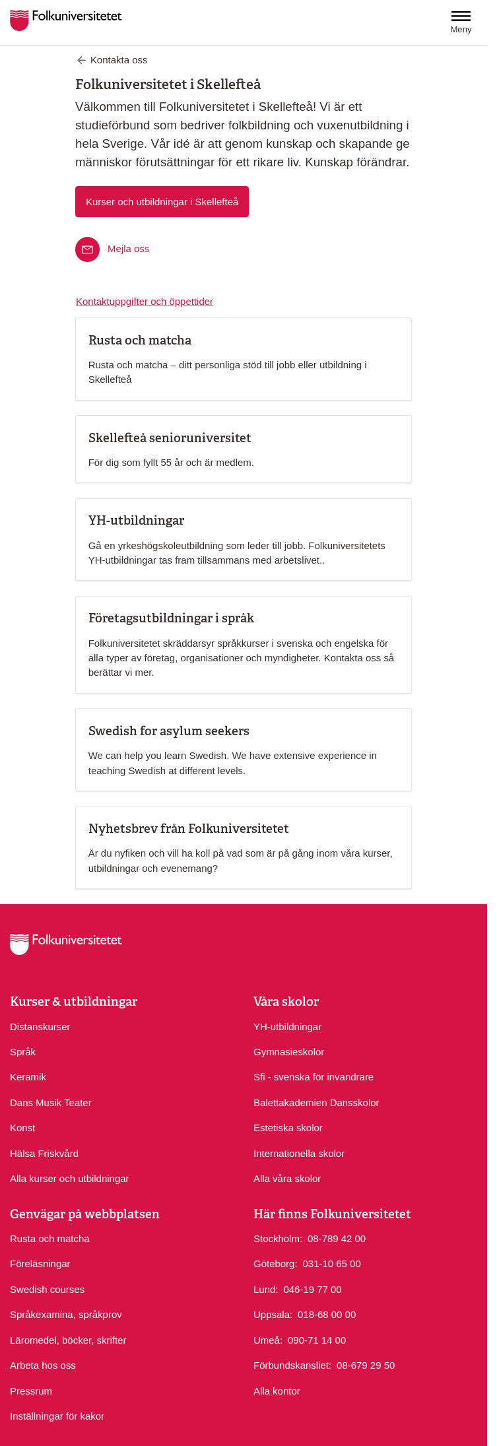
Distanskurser (40, 1026)
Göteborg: (275, 1263)
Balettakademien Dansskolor (316, 1102)
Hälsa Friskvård (44, 1153)
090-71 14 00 (317, 1339)
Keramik (28, 1076)
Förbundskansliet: (292, 1365)
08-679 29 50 (366, 1364)
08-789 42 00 (337, 1238)
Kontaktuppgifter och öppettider (144, 301)
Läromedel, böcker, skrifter (68, 1340)
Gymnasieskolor (288, 1051)
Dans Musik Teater (51, 1102)
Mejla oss (128, 248)
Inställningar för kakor (57, 1416)
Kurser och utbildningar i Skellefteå (162, 201)
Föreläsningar (40, 1263)
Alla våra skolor (287, 1178)
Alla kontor (276, 1391)
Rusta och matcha (50, 1238)
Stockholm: (277, 1238)
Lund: (265, 1289)
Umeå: (267, 1340)
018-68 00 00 (327, 1313)
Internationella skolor (299, 1153)
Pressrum (31, 1391)
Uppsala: (272, 1314)
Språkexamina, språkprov (66, 1314)
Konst (22, 1127)
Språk (23, 1051)
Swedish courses (47, 1289)
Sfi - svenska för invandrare (313, 1076)
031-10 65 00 (331, 1263)
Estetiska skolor (288, 1127)
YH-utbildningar (287, 1026)
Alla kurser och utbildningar (69, 1178)
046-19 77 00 (312, 1288)
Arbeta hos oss (43, 1365)
